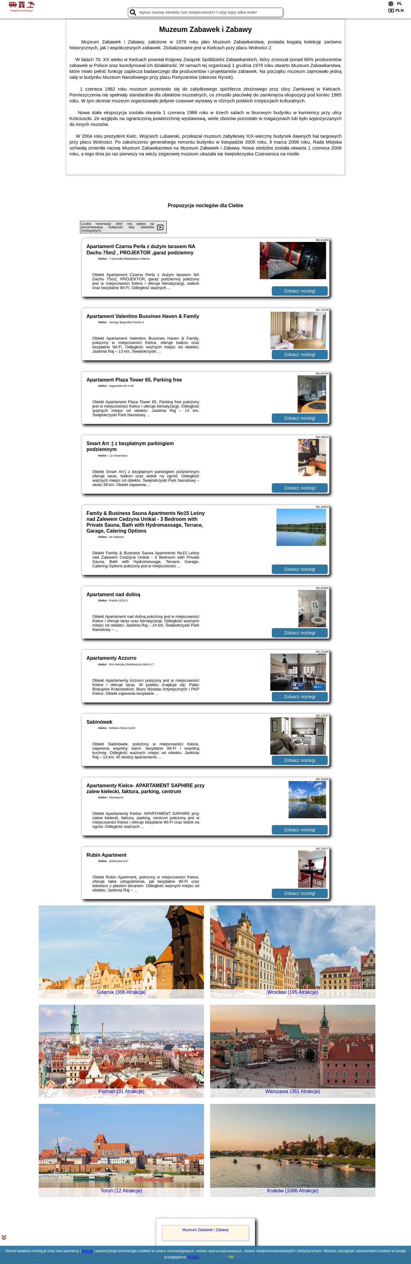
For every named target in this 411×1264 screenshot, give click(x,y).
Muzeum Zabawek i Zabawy (205, 1230)
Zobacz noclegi (300, 290)
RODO (193, 1257)
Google (88, 1251)
